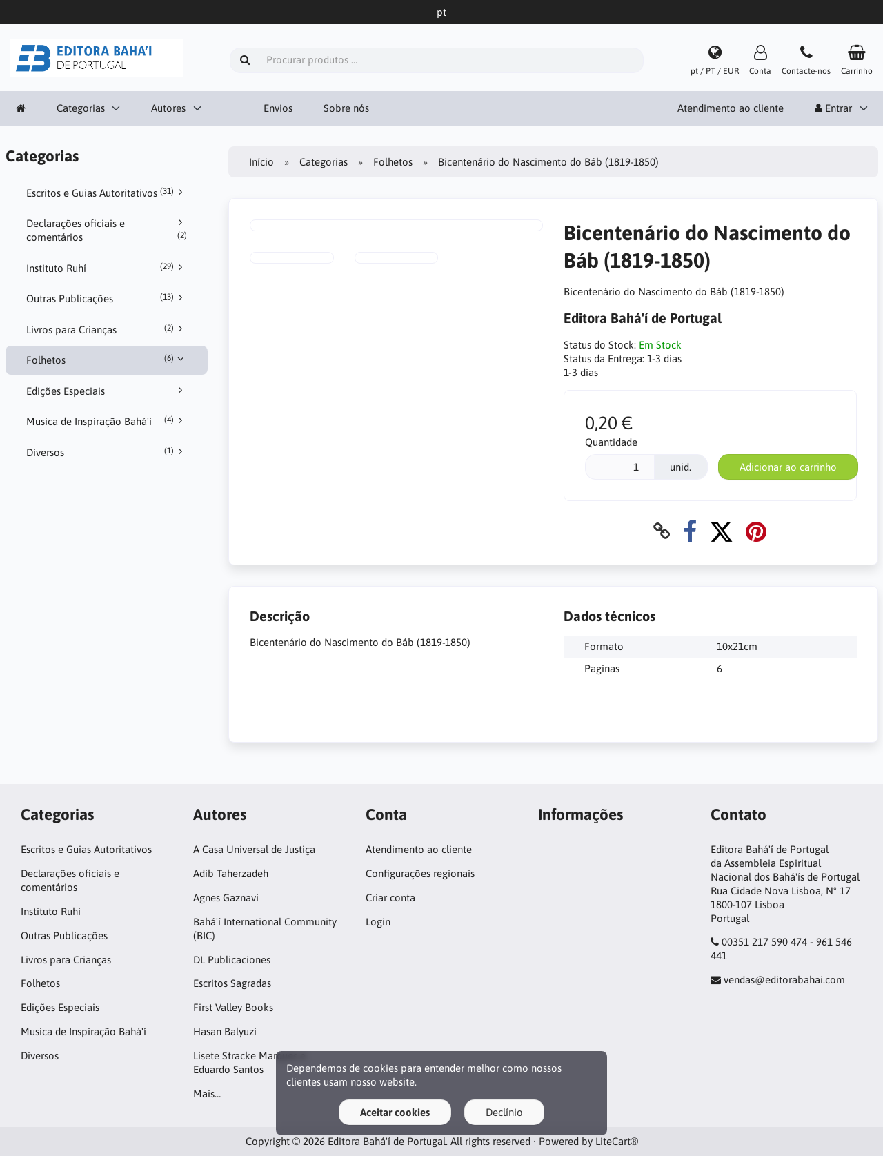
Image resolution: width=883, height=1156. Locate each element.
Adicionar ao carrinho (788, 467)
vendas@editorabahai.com (784, 980)
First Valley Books (233, 1007)
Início (261, 162)
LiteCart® (616, 1141)
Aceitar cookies (395, 1112)
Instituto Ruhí (107, 268)
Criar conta (390, 897)
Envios (278, 108)
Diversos (107, 452)
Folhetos (107, 359)
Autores (168, 108)
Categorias (81, 108)
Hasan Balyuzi (225, 1031)
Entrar (833, 108)
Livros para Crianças (107, 329)
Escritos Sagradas (232, 983)
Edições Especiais (107, 390)
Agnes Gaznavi (226, 897)
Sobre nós (346, 108)
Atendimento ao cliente (730, 108)
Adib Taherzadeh (230, 873)
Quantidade (611, 442)
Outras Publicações (107, 298)
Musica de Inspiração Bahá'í (107, 421)
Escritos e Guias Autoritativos (107, 192)
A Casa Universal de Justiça (254, 849)
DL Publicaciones (231, 960)
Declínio (504, 1112)
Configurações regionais (420, 873)
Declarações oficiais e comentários (107, 230)
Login (378, 922)
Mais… (207, 1093)
